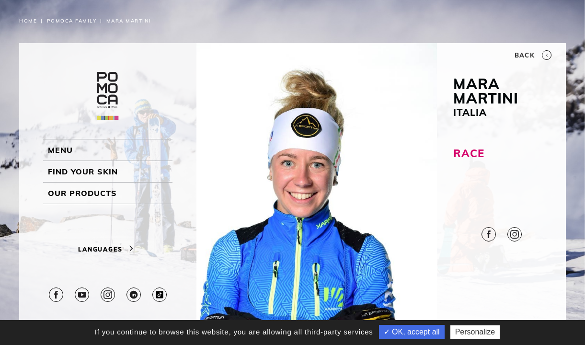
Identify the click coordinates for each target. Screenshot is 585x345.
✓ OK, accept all (412, 332)
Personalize (475, 332)
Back (533, 55)
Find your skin (83, 171)
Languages (108, 249)
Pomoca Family (72, 21)
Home (28, 21)
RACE (468, 153)
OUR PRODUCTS (82, 193)
